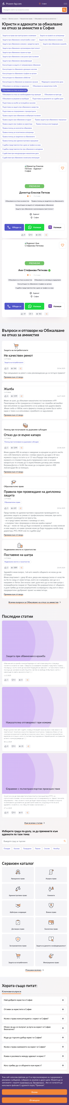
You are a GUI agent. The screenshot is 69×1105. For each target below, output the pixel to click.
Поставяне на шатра (18, 555)
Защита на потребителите (13, 362)
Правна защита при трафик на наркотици (17, 124)
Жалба (9, 389)
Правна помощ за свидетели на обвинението (18, 137)
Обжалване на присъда (52, 95)
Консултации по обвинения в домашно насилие (19, 69)
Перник (37, 849)
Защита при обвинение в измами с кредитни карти (20, 44)
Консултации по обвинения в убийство (16, 78)
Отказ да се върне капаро (22, 435)
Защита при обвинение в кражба (54, 44)
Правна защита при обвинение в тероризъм (50, 120)
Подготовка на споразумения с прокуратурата (19, 111)
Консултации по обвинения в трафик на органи (19, 73)
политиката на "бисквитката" (32, 1083)
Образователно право (12, 502)
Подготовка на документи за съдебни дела (47, 99)
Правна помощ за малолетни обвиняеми (17, 128)
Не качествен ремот (18, 355)
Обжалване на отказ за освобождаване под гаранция (21, 95)
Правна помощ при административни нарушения (20, 141)
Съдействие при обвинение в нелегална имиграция (20, 158)
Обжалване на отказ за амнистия (14, 90)
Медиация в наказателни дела (52, 82)
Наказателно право (26, 18)
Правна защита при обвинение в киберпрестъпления (21, 116)
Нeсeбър (56, 849)
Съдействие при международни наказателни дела (20, 153)
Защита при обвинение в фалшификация (17, 61)
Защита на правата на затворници (52, 36)
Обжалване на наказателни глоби (45, 86)
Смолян (47, 849)
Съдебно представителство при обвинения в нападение (22, 149)
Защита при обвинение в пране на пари (16, 52)
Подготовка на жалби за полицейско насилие (18, 103)
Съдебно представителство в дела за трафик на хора (21, 145)
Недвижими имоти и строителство (17, 562)
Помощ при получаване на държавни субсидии (21, 442)
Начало (4, 18)
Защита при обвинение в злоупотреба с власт (18, 40)
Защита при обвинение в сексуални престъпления (20, 57)
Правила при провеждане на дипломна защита (32, 493)
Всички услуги (13, 18)
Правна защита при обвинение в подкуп (16, 120)
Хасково (17, 849)
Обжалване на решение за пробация (15, 99)
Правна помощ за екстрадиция (47, 124)
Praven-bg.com (12, 3)
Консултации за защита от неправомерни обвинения (21, 65)
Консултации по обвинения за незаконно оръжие (20, 82)
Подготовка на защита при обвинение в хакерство (20, 107)
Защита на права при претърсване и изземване (19, 36)
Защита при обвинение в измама (51, 40)
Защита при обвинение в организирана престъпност (21, 48)
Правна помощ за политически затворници (18, 132)
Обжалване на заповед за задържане (15, 86)
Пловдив (7, 849)
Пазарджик (27, 849)
